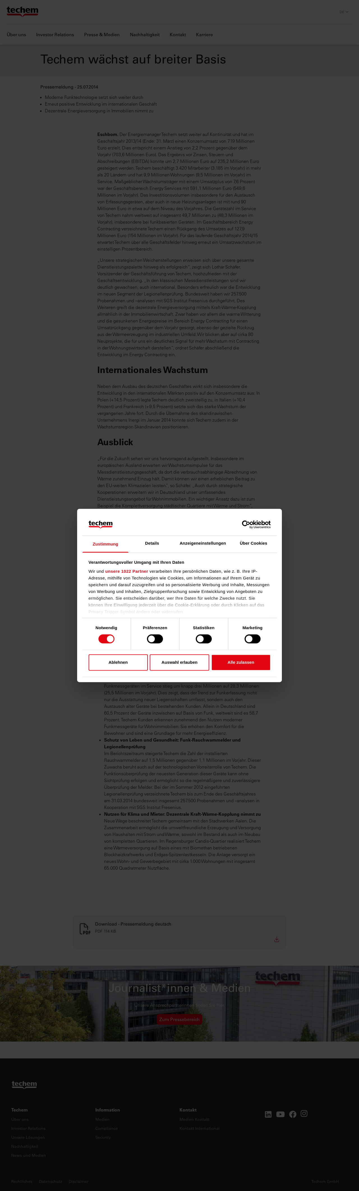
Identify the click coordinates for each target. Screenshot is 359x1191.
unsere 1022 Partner (126, 571)
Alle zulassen (240, 662)
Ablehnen (118, 662)
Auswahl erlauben (179, 662)
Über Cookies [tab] (253, 543)
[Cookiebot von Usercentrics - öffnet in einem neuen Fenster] (246, 525)
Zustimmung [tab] (105, 544)
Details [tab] (152, 543)
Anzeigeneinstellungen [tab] (203, 543)
